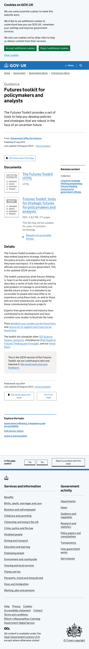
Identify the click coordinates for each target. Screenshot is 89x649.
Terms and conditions (16, 614)
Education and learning (17, 546)
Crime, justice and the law (18, 528)
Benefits (8, 497)
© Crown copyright (74, 640)
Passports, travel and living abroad (23, 577)
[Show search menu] (80, 65)
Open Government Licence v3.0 (22, 637)
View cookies (11, 55)
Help (7, 606)
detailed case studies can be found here (33, 323)
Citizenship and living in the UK (21, 522)
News (64, 507)
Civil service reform (60, 73)
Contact (38, 610)
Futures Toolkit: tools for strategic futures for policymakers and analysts (39, 205)
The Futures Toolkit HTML (38, 176)
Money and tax (12, 571)
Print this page (48, 396)
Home (7, 73)
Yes (31, 462)
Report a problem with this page (68, 462)
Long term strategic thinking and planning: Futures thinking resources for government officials (72, 186)
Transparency (68, 542)
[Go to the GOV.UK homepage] (15, 65)
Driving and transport (16, 540)
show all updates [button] (42, 386)
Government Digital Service (19, 622)
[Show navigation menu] (69, 65)
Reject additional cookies (54, 48)
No (44, 462)
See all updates (43, 146)
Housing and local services (19, 565)
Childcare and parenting (17, 515)
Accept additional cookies (20, 48)
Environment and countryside (20, 559)
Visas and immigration (16, 584)
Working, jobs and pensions (19, 590)
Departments (68, 501)
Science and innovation (15, 436)
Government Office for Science (26, 138)
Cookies (27, 606)
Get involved (68, 558)
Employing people (14, 553)
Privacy (16, 606)
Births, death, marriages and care (23, 503)
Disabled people (13, 534)
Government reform (38, 73)
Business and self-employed (19, 509)
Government (19, 73)
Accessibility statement (17, 610)
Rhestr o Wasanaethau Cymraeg (22, 618)
